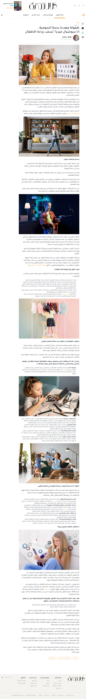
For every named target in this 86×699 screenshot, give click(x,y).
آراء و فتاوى (33, 686)
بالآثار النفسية (65, 294)
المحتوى (65, 509)
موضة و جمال (48, 15)
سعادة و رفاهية (57, 686)
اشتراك (53, 695)
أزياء (48, 681)
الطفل (65, 370)
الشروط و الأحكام (31, 695)
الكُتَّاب (40, 695)
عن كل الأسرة (70, 695)
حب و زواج (58, 688)
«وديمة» (47, 589)
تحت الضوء (34, 683)
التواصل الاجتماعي (73, 113)
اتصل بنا (46, 695)
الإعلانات (54, 501)
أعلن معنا (60, 695)
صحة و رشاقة (57, 683)
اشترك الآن (9, 8)
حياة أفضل (59, 15)
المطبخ (26, 15)
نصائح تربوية (52, 658)
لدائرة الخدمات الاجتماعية (37, 265)
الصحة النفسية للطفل (64, 658)
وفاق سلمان (66, 37)
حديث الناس (36, 15)
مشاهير (34, 681)
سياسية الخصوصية (18, 695)
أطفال (75, 658)
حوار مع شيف (22, 683)
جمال (47, 683)
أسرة (60, 681)
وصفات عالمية (21, 681)
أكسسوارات (45, 686)
